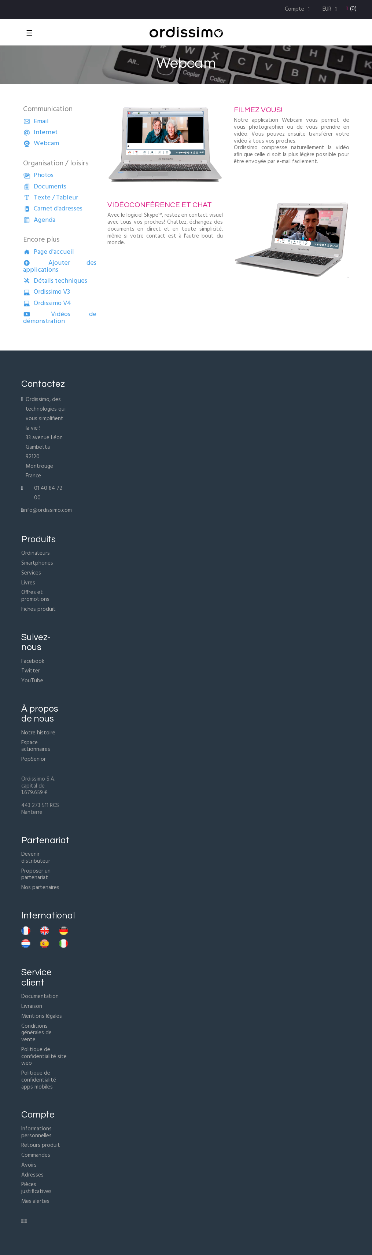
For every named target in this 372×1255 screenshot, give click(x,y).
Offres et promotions (35, 596)
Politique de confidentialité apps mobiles (38, 1080)
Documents (44, 186)
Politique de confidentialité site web (44, 1056)
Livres (28, 583)
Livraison (31, 1006)
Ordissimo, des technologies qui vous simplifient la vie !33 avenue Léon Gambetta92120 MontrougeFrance (46, 437)
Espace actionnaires (35, 746)
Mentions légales (41, 1016)
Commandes (35, 1155)
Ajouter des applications (59, 266)
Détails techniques (55, 281)
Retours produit (40, 1145)
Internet (40, 132)
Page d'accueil (48, 252)
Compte (38, 1114)
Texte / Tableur (50, 197)
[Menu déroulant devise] (331, 9)
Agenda (39, 220)
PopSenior (33, 759)
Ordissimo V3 (46, 292)
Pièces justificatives (36, 1188)
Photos (38, 175)
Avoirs (29, 1165)
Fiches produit (38, 609)
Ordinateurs (35, 553)
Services (31, 573)
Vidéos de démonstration (59, 318)
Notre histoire (38, 733)
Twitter (30, 671)
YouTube (32, 680)
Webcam (41, 143)
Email (36, 121)
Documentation (40, 996)
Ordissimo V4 (47, 303)
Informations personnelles (36, 1132)
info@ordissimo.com (47, 510)
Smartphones (37, 563)
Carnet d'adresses (52, 208)
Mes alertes (35, 1201)
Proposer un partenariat (36, 874)
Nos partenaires (40, 887)
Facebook (32, 661)
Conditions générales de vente (36, 1033)
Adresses (32, 1175)
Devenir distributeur (35, 858)
